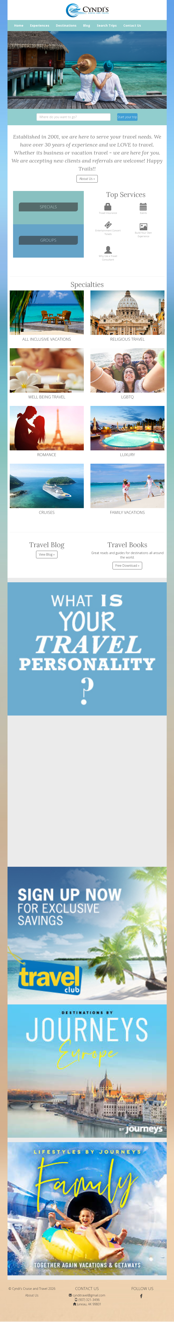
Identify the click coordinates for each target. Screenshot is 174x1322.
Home (18, 25)
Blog (86, 25)
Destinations (66, 25)
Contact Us (132, 25)
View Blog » (47, 554)
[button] (11, 70)
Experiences (39, 25)
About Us (31, 1295)
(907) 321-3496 (88, 1300)
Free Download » (127, 565)
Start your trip (127, 117)
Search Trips (107, 25)
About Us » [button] (87, 179)
